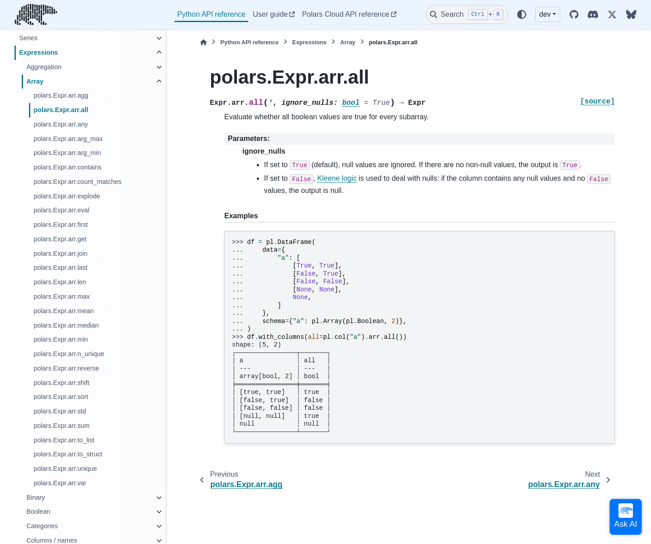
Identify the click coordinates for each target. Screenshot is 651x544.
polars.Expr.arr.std (59, 411)
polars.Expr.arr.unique (65, 468)
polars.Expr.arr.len (59, 282)
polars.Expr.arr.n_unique (68, 353)
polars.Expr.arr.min (60, 339)
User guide (270, 14)
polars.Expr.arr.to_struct (67, 454)
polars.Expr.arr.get (59, 239)
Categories (42, 526)
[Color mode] (521, 14)
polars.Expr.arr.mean (63, 310)
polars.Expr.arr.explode (66, 196)
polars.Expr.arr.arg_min (67, 152)
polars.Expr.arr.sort (60, 396)
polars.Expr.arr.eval (61, 210)
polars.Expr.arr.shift (61, 382)
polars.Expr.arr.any (60, 124)
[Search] (467, 14)
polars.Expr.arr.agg (60, 95)
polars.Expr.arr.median (66, 325)
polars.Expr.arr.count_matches (77, 181)
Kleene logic (337, 178)
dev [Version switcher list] (545, 14)
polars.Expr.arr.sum (61, 425)
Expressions (38, 52)
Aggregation (43, 66)
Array (34, 81)
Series (28, 38)
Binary (35, 497)
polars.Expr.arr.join (60, 253)
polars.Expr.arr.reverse (66, 368)
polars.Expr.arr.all (60, 109)
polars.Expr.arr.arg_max (68, 138)
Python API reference (211, 14)
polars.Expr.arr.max (61, 296)
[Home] (203, 42)
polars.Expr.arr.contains (67, 167)
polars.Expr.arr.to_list (63, 440)
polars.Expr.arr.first (60, 224)
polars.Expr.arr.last (60, 267)
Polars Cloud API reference (345, 14)
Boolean (38, 511)
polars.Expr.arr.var (59, 483)
